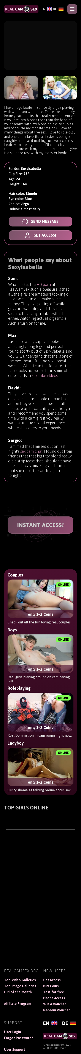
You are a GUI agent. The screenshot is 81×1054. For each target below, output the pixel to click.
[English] (46, 9)
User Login (12, 1032)
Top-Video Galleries (20, 980)
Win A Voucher (54, 1004)
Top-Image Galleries (20, 986)
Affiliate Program (17, 1003)
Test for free (53, 992)
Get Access (52, 980)
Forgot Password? (18, 1038)
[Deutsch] (57, 9)
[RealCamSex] (21, 9)
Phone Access (54, 998)
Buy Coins (51, 986)
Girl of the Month (18, 992)
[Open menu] (72, 9)
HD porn (44, 286)
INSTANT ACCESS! (40, 525)
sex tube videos (45, 380)
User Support (14, 1049)
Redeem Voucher (56, 1010)
